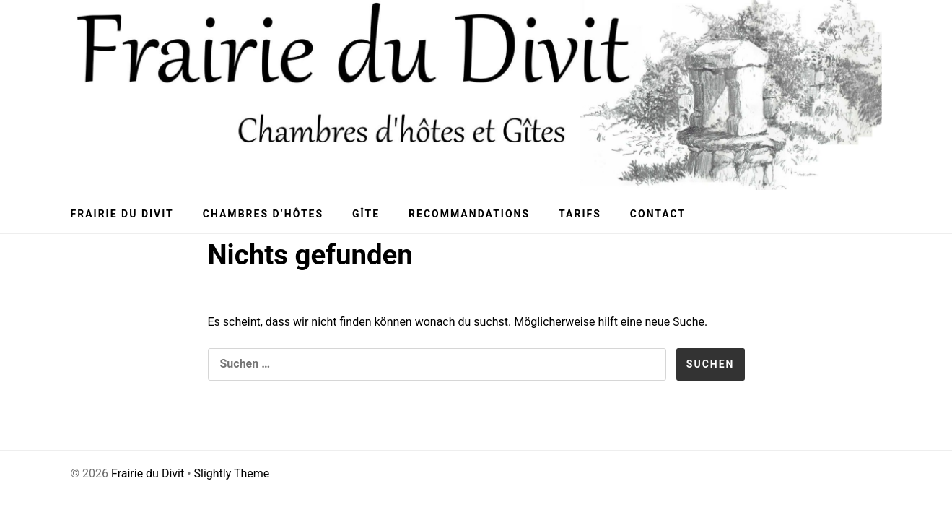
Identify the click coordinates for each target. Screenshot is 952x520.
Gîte (366, 214)
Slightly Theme (232, 473)
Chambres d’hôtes (263, 214)
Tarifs (580, 214)
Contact (658, 214)
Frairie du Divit (122, 214)
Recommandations (469, 214)
